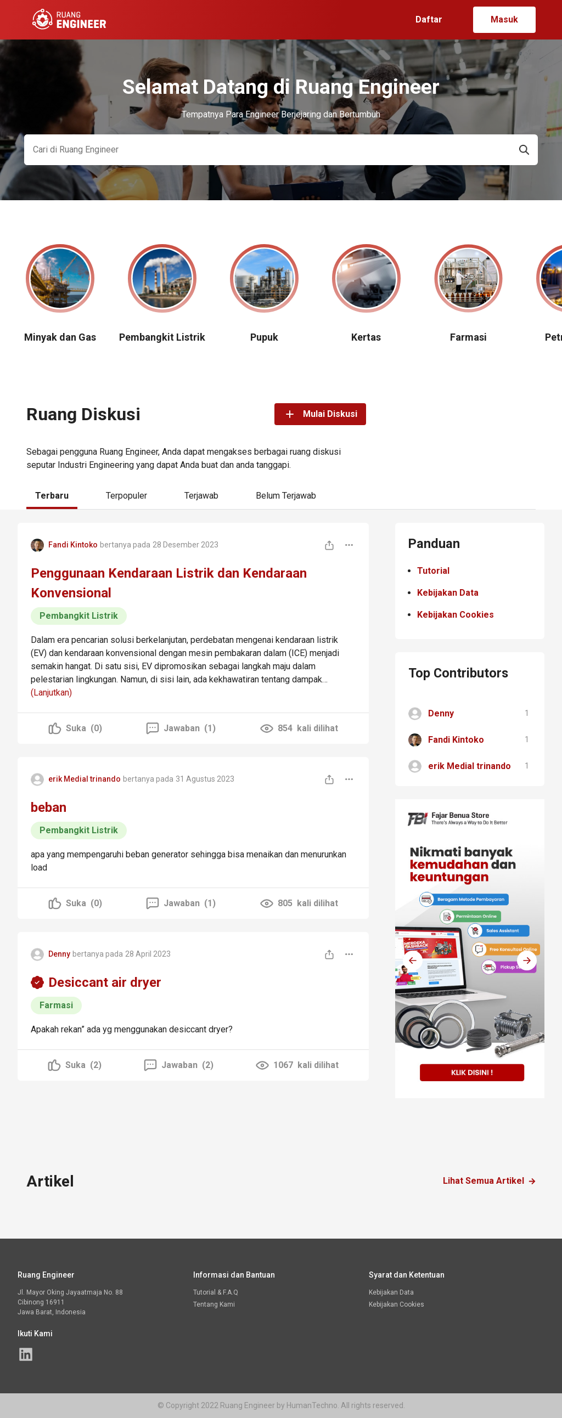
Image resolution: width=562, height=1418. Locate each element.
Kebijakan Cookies (455, 614)
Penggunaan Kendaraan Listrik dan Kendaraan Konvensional (169, 583)
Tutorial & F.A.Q (215, 1292)
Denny (59, 954)
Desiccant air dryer (104, 982)
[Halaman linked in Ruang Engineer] (26, 1354)
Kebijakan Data (448, 592)
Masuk (504, 19)
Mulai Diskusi (320, 414)
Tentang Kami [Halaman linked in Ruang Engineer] (214, 1304)
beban (48, 807)
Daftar (428, 19)
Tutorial (433, 571)
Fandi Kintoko (73, 544)
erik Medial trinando (84, 779)
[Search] (267, 149)
